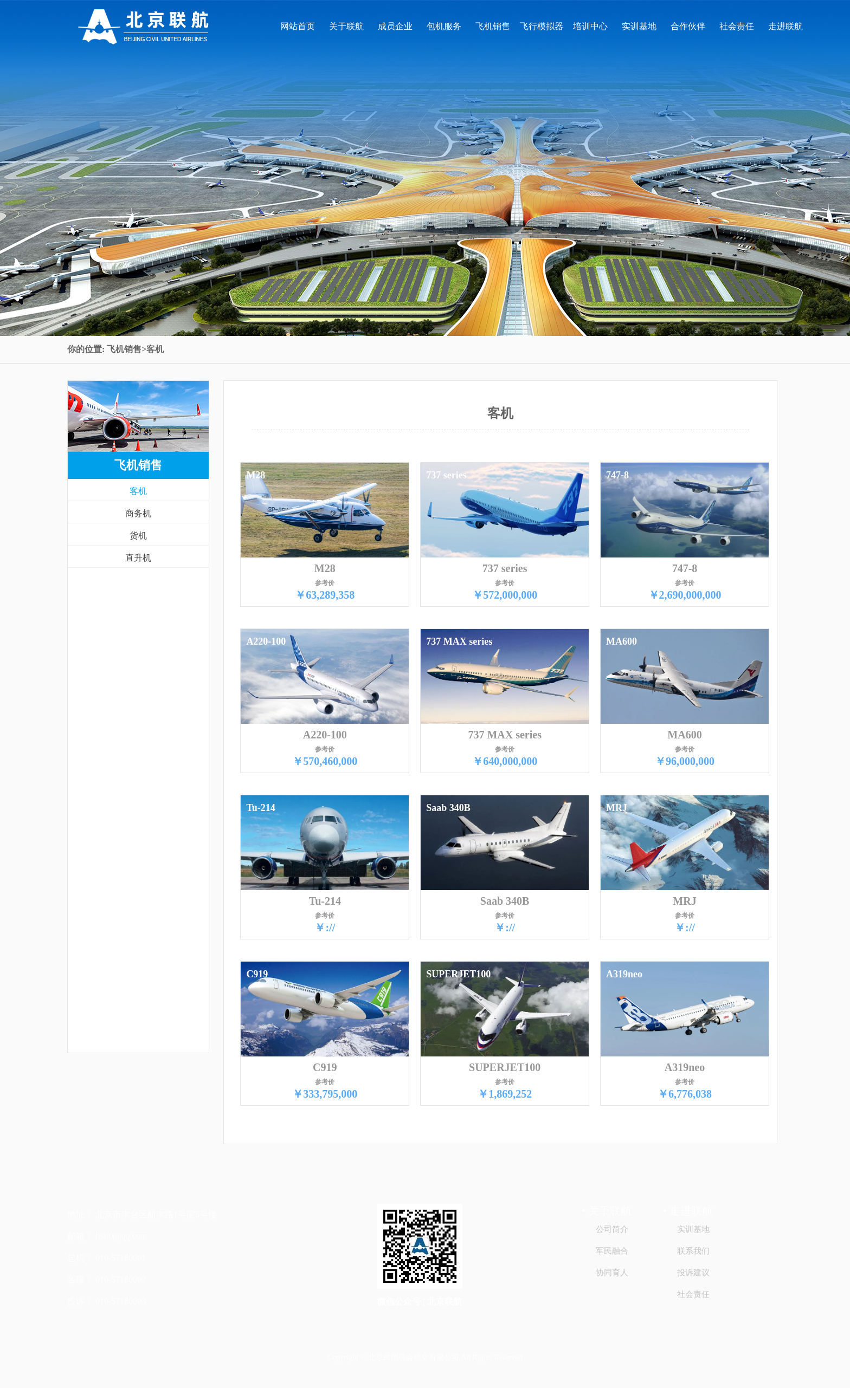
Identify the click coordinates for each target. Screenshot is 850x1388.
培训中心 (590, 26)
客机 (138, 491)
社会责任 (736, 26)
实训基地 (639, 26)
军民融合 (612, 1251)
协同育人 (612, 1272)
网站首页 (297, 26)
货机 (138, 535)
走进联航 (785, 26)
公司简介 (612, 1229)
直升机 (138, 557)
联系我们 (693, 1251)
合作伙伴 (688, 26)
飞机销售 (492, 26)
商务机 (138, 513)
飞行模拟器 (541, 26)
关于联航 (346, 26)
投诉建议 (693, 1272)
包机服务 (444, 26)
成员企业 (395, 26)
